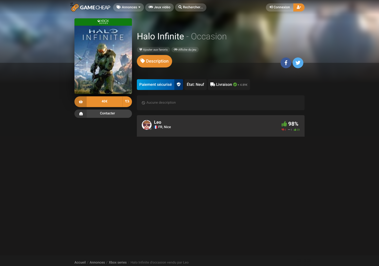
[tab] (154, 61)
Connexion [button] (279, 7)
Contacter (103, 114)
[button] (190, 7)
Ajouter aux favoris (153, 49)
